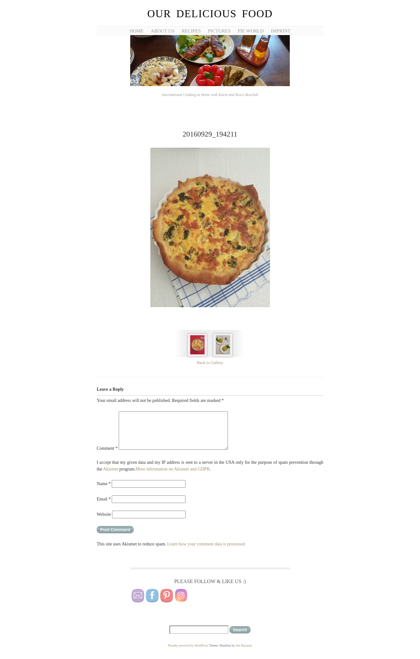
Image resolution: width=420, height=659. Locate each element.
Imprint (281, 30)
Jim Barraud (243, 645)
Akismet (110, 469)
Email (104, 499)
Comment (107, 448)
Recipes (191, 30)
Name (104, 483)
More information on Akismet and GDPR (173, 469)
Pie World (251, 30)
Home (137, 30)
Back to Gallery (210, 362)
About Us (162, 30)
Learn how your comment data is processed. (206, 544)
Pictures (219, 30)
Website (104, 514)
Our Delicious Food (210, 13)
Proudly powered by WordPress (188, 645)
